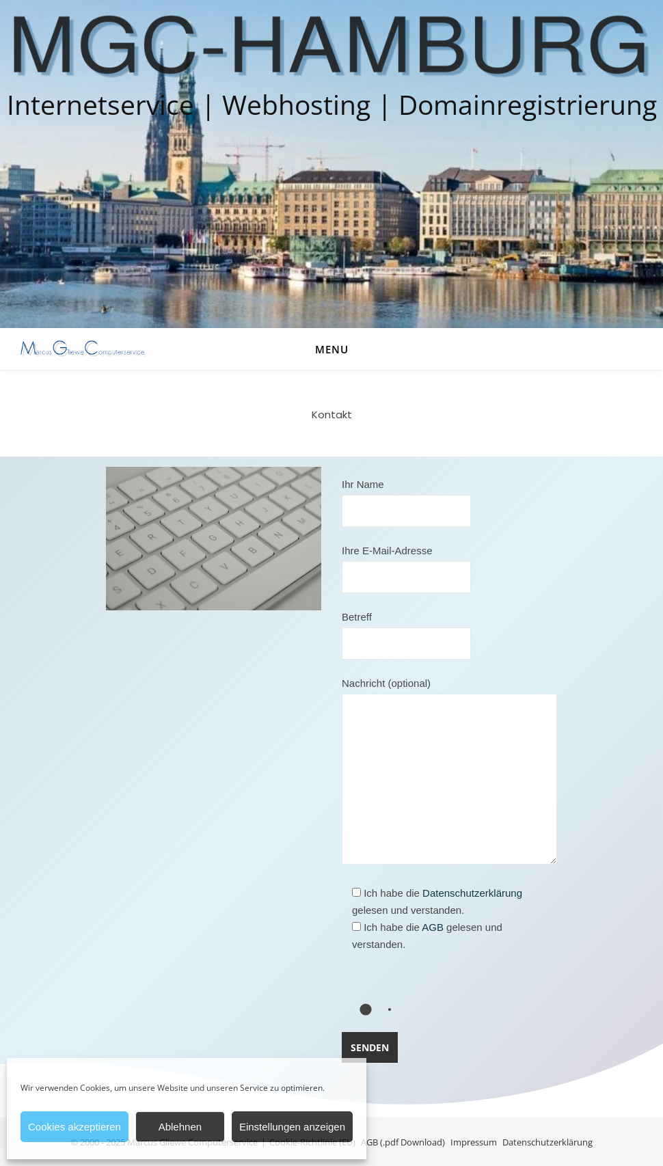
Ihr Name (406, 497)
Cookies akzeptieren (74, 1127)
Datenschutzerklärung (472, 893)
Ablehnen (180, 1127)
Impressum (473, 1142)
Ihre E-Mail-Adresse (406, 564)
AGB (433, 927)
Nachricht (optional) (449, 772)
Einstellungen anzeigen (292, 1127)
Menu (332, 349)
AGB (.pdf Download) (403, 1142)
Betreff (406, 630)
